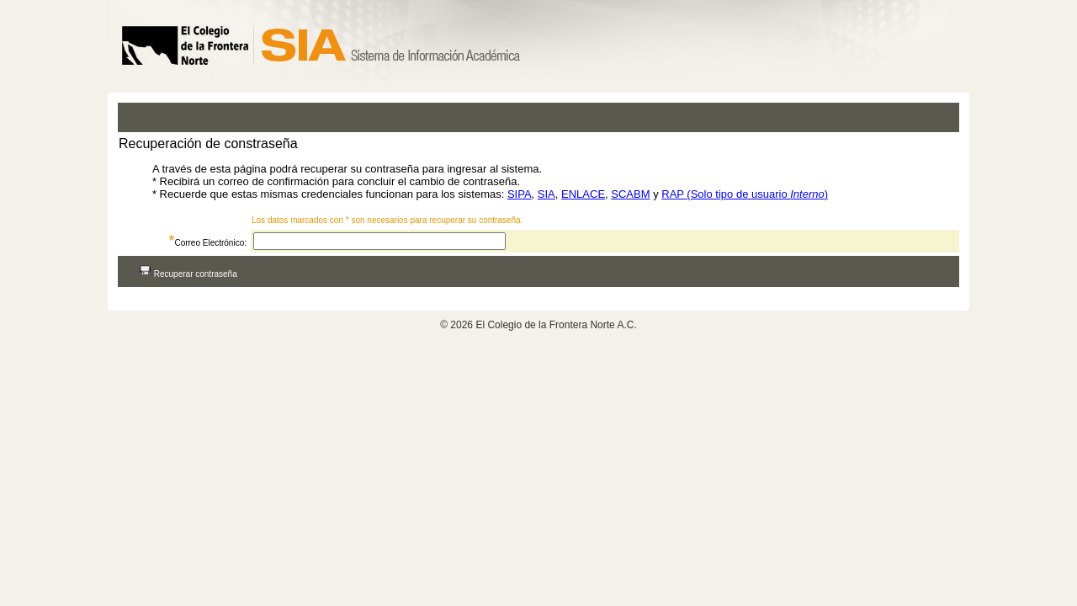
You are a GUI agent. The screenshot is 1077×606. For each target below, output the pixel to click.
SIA (546, 194)
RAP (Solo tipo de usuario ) (744, 194)
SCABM (630, 194)
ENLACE (583, 194)
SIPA (519, 194)
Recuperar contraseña (188, 274)
